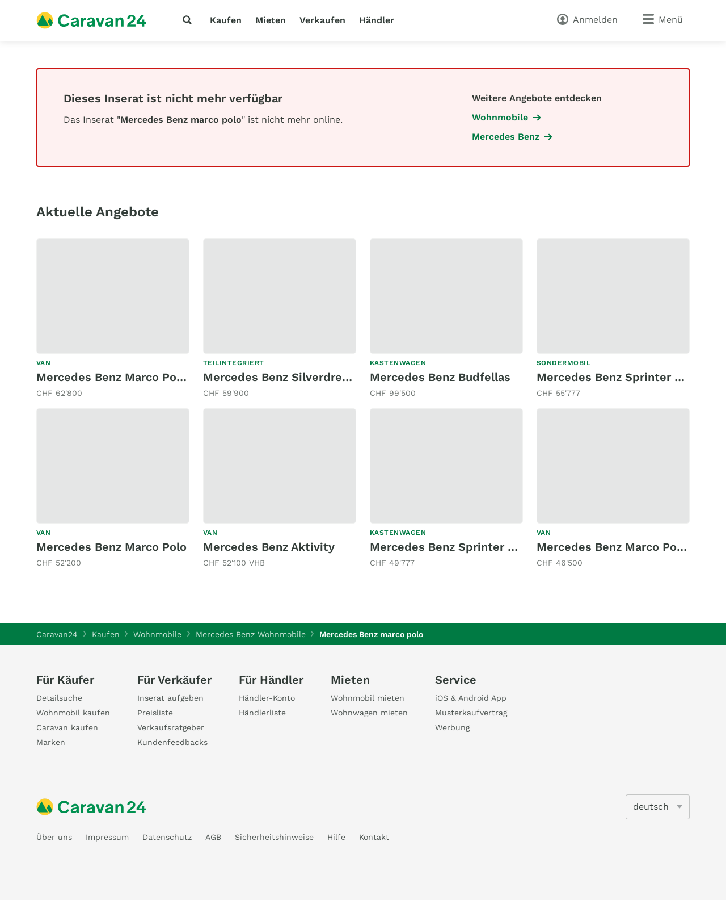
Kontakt (374, 837)
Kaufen (226, 20)
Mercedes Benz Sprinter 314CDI (624, 377)
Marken (50, 742)
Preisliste (155, 712)
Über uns (54, 837)
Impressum (107, 837)
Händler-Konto (267, 697)
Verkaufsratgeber (170, 727)
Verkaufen (322, 20)
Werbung (452, 727)
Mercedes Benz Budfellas (440, 377)
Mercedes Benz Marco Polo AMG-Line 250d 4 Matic (179, 377)
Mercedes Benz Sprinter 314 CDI (459, 547)
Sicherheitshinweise (274, 837)
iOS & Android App (470, 697)
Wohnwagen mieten (369, 712)
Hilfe (336, 837)
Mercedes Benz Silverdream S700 (297, 377)
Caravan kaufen (67, 727)
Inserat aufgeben (170, 697)
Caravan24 (57, 634)
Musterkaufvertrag (471, 712)
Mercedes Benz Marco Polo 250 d (629, 547)
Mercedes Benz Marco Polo (111, 547)
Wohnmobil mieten (367, 697)
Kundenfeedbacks (172, 742)
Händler (376, 20)
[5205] (658, 806)
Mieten (270, 20)
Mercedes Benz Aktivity (269, 547)
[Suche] (189, 20)
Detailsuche (59, 697)
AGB (213, 837)
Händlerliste (262, 712)
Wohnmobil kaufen (73, 712)
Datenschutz (167, 837)
